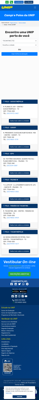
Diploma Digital (6, 351)
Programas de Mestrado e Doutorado (12, 315)
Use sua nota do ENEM (8, 324)
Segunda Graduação (7, 328)
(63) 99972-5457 (13, 113)
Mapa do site (5, 355)
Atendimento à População (9, 346)
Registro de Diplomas (8, 353)
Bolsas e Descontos (7, 331)
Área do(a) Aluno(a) (7, 348)
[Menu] (35, 7)
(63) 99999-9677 (13, 244)
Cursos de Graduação (7, 310)
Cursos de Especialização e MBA (11, 313)
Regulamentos (5, 333)
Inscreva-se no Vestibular (9, 322)
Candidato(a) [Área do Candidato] (19, 2)
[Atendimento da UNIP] (11, 2)
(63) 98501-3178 (12, 139)
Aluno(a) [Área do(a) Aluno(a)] (28, 2)
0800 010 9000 (20, 300)
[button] (9, 393)
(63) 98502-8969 (13, 218)
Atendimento (5, 342)
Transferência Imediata (8, 326)
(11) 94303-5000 (20, 302)
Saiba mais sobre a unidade (19, 121)
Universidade (22, 22)
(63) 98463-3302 (13, 192)
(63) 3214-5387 (12, 165)
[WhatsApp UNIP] (7, 2)
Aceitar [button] (19, 396)
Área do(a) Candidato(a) (8, 335)
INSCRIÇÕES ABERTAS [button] (19, 274)
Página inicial (13, 22)
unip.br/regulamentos (15, 266)
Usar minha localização (20, 54)
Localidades (5, 344)
